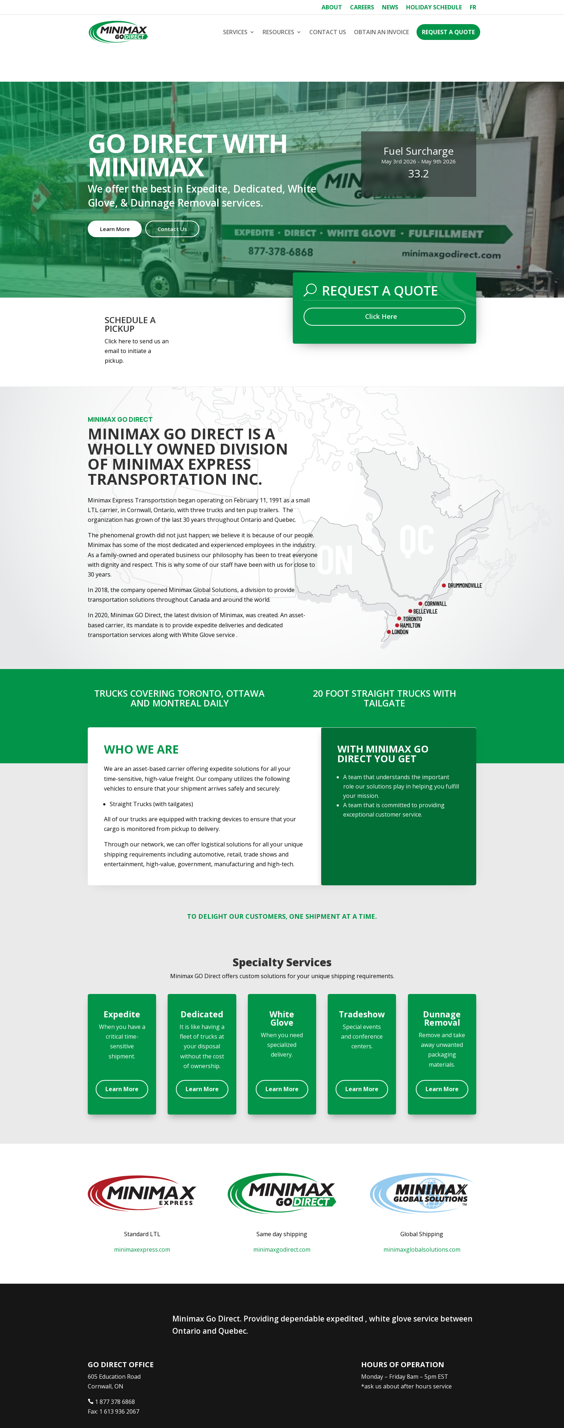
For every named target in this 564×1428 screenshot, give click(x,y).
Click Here (381, 284)
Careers (362, 8)
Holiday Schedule (434, 8)
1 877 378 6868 (115, 1369)
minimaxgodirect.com (281, 1217)
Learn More (115, 196)
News (390, 8)
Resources (278, 32)
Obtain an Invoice (381, 32)
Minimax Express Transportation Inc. (141, 1412)
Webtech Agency (223, 1412)
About (332, 8)
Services (235, 32)
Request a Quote (448, 32)
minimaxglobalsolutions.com (421, 1217)
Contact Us (327, 32)
